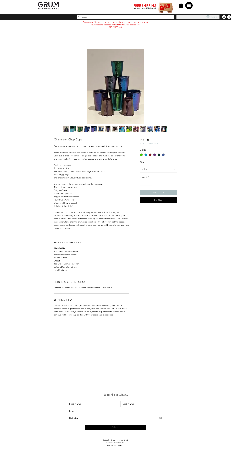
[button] (181, 5)
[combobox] (158, 169)
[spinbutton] (146, 182)
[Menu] (189, 5)
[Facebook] (224, 17)
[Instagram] (229, 17)
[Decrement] (142, 182)
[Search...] (125, 17)
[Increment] (150, 182)
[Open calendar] (160, 418)
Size (142, 162)
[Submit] (115, 427)
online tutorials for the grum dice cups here (77, 221)
